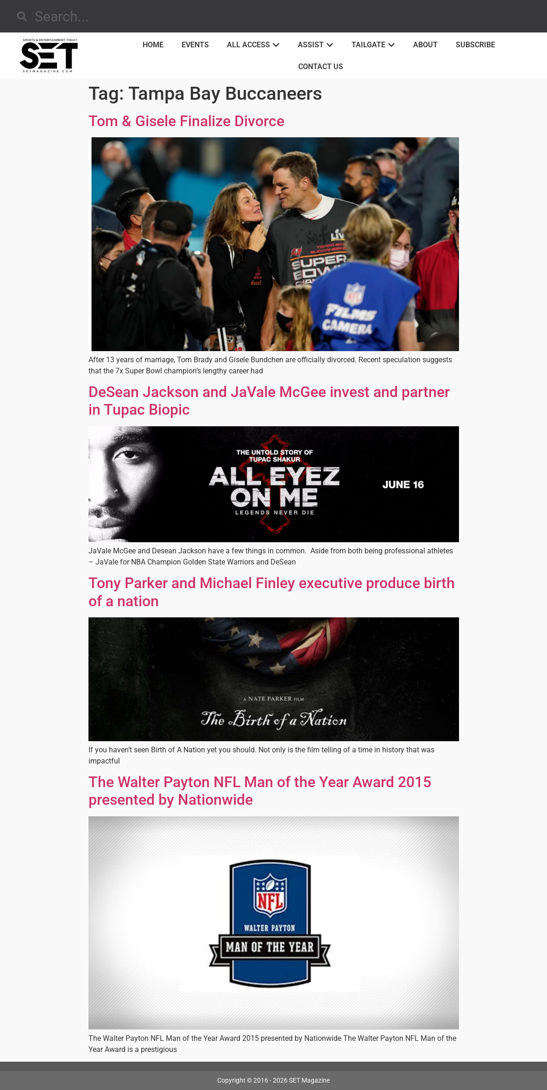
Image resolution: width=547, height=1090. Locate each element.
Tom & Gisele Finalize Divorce (186, 121)
